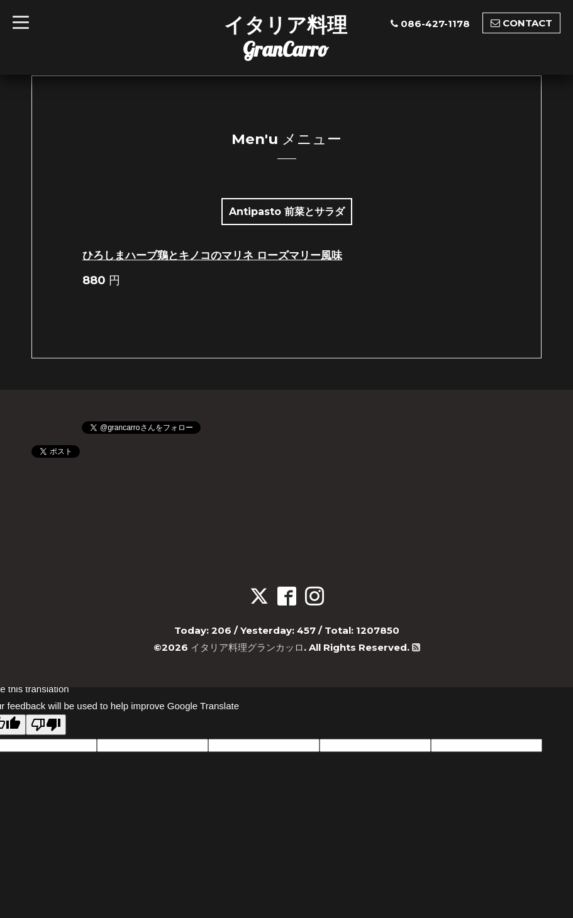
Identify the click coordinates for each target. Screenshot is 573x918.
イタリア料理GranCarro (285, 37)
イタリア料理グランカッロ (247, 647)
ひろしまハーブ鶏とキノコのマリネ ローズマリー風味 (212, 255)
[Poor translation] (46, 724)
